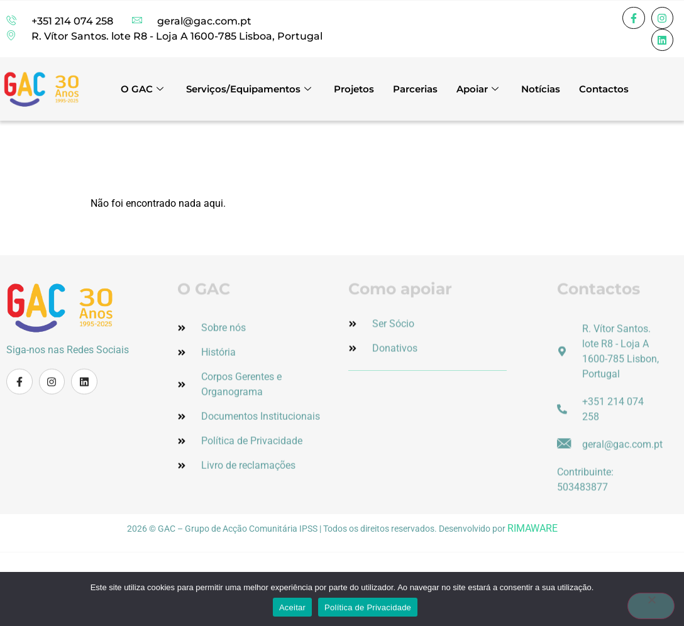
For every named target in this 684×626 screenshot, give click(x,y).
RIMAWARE (532, 528)
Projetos (354, 89)
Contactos (604, 89)
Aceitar (292, 607)
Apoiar (477, 89)
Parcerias (415, 89)
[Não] (649, 606)
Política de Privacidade (367, 607)
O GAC (142, 89)
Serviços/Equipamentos (248, 89)
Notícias (540, 89)
